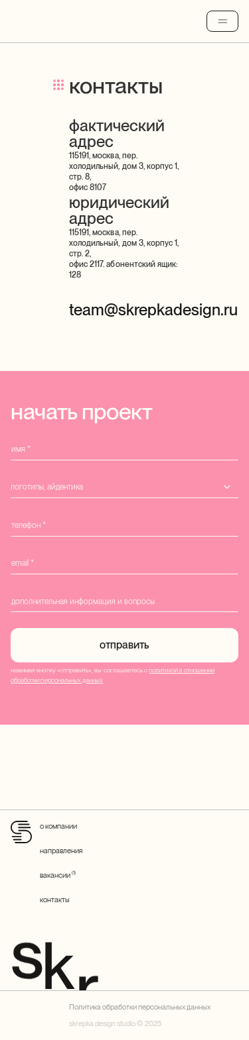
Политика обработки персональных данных (139, 1007)
